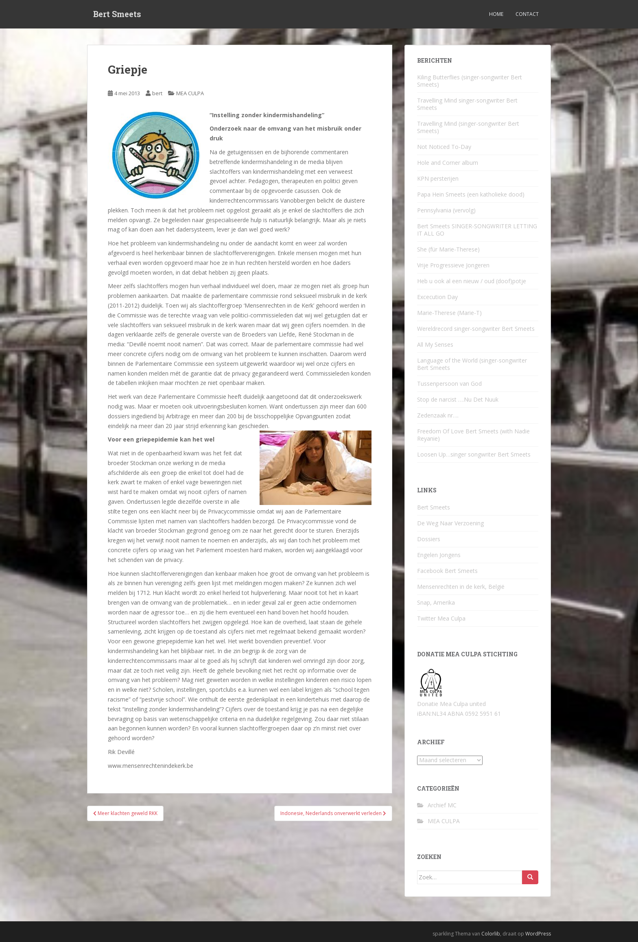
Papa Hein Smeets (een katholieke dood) (470, 194)
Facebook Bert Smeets (447, 571)
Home (496, 14)
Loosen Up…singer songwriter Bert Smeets (474, 454)
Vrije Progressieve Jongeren (453, 265)
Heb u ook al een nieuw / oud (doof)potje (471, 281)
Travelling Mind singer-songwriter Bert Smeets (467, 103)
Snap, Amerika (436, 602)
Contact (527, 14)
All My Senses (435, 344)
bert (157, 93)
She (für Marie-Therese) (448, 249)
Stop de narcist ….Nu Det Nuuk (457, 399)
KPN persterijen (438, 178)
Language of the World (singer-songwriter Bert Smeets (472, 364)
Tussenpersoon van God (449, 383)
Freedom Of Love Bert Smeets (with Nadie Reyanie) (473, 434)
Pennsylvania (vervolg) (446, 210)
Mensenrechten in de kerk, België (461, 586)
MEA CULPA (190, 93)
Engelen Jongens (439, 555)
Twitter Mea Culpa (441, 618)
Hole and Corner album (447, 162)
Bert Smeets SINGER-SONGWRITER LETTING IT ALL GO (477, 229)
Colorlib (490, 933)
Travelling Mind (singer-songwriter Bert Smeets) (468, 127)
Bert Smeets (117, 14)
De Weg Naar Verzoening (450, 523)
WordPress (538, 933)
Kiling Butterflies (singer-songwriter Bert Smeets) (469, 80)
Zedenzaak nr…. (438, 415)
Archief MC (442, 805)
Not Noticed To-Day (444, 147)
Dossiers (428, 539)
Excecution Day (437, 297)
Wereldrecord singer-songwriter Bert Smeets (476, 328)
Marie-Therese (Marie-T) (449, 313)
